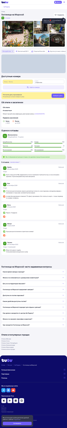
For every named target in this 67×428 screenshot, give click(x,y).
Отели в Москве (6, 339)
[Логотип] (4, 2)
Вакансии (3, 408)
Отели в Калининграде (8, 345)
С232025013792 (40, 114)
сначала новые (15, 162)
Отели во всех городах (8, 349)
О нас (2, 406)
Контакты (3, 410)
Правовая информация (7, 411)
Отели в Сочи (5, 341)
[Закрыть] (64, 20)
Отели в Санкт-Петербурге (9, 343)
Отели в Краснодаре (7, 347)
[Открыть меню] (64, 2)
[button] (3, 390)
